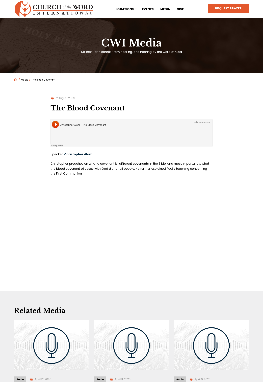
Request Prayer (228, 8)
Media (165, 9)
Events (148, 9)
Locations (125, 9)
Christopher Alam (78, 154)
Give (180, 9)
